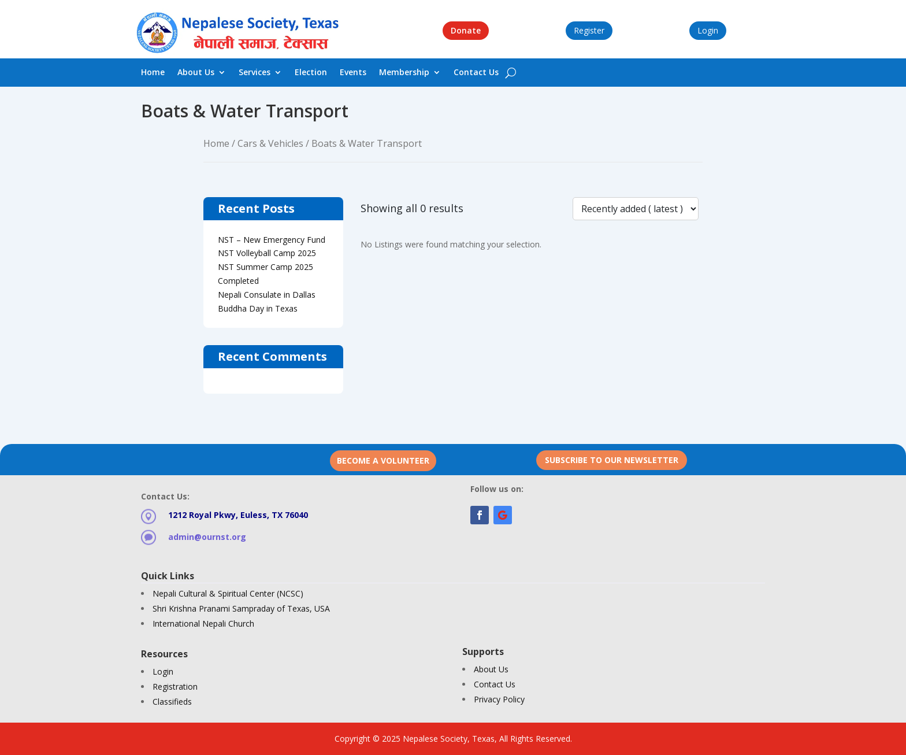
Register (589, 30)
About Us (195, 72)
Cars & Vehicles (270, 143)
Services (254, 72)
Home (153, 72)
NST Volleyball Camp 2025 (267, 252)
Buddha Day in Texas (258, 308)
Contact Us (476, 72)
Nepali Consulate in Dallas (266, 294)
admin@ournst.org (207, 536)
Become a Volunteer (383, 460)
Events (353, 72)
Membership (404, 72)
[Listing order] (636, 208)
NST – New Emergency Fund (271, 239)
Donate (466, 30)
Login (707, 30)
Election (311, 72)
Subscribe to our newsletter (611, 459)
